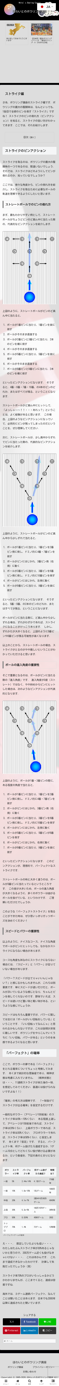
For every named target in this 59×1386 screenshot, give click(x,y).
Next (56, 51)
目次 (25, 137)
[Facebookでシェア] (29, 1321)
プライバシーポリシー (44, 1367)
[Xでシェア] (11, 1321)
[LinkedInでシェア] (29, 1330)
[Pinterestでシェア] (11, 1330)
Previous (2, 51)
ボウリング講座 (15, 1367)
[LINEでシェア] (47, 1321)
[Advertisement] (29, 64)
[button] (47, 1330)
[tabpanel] (16, 33)
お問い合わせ (29, 1372)
